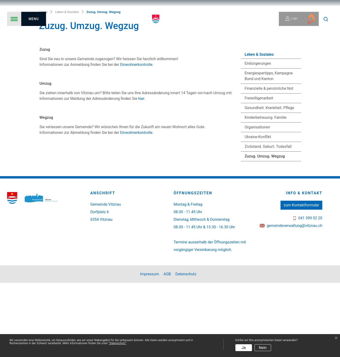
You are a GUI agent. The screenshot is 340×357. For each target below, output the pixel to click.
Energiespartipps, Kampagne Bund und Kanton (269, 150)
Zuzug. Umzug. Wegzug (264, 231)
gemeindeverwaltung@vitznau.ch (294, 300)
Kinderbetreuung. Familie (265, 191)
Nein (263, 347)
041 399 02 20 (310, 292)
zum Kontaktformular (301, 279)
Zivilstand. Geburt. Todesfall (268, 220)
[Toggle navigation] (26, 19)
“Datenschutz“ (117, 343)
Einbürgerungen (258, 137)
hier (141, 172)
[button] (326, 19)
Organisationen (257, 201)
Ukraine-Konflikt (258, 211)
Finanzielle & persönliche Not (269, 162)
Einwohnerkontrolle (136, 138)
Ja (244, 347)
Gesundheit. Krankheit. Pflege (269, 182)
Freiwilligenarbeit (259, 172)
